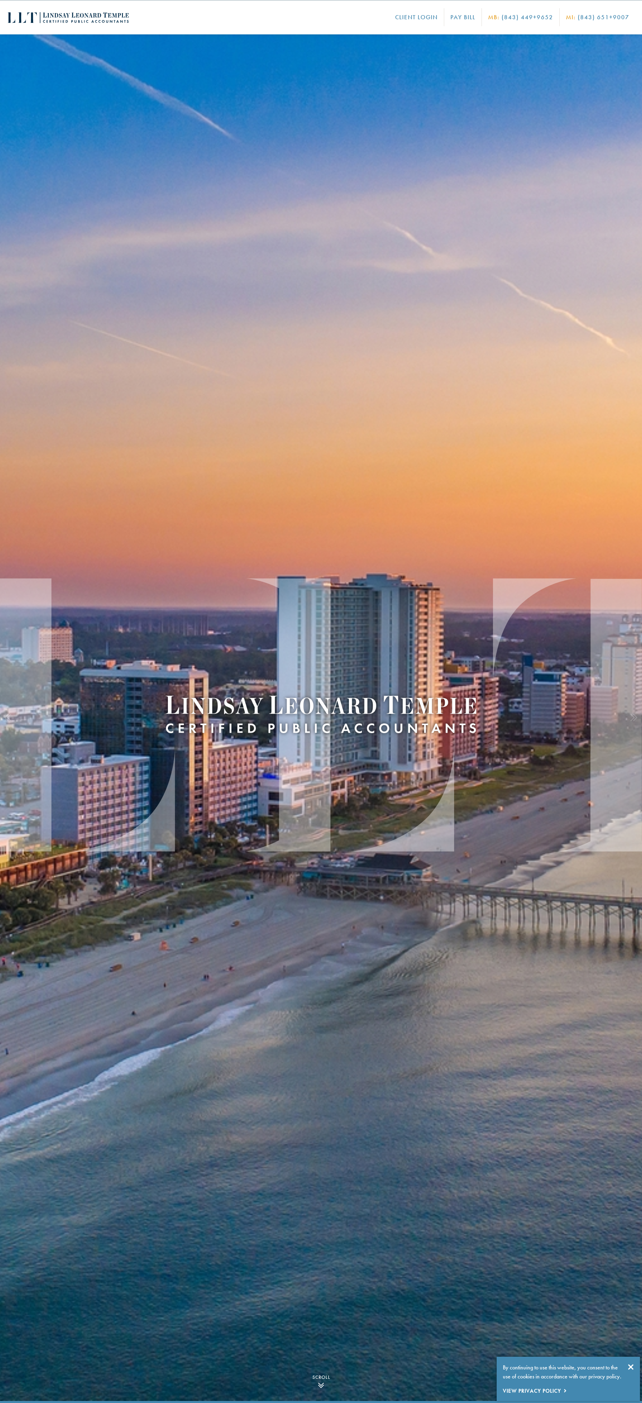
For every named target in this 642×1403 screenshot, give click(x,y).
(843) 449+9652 (520, 17)
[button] (8, 717)
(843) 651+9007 (597, 17)
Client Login (416, 17)
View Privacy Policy (532, 1390)
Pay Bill (462, 17)
